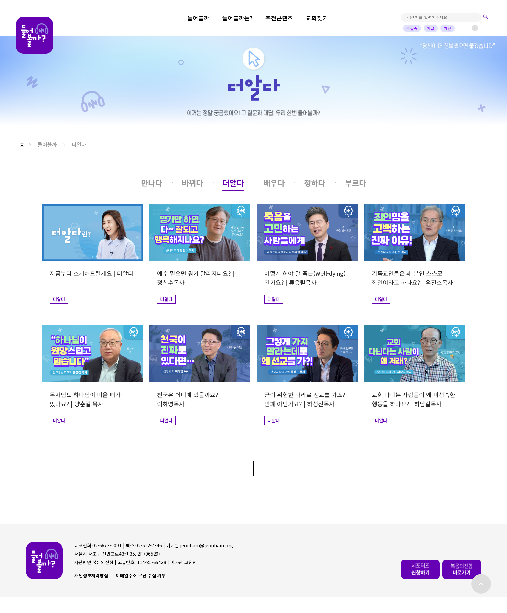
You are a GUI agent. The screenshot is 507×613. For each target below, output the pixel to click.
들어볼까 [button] (47, 144)
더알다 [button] (79, 144)
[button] (22, 144)
